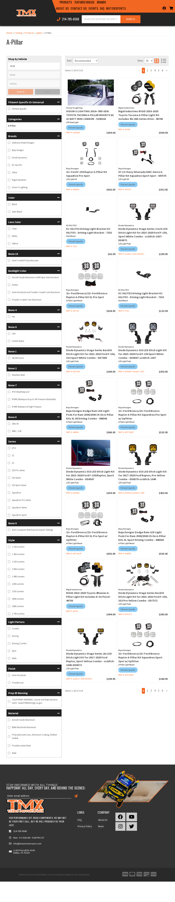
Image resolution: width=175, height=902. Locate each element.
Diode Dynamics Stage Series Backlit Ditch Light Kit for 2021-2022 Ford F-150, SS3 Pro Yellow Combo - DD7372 (142, 596)
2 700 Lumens (18, 613)
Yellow (15, 243)
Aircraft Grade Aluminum (23, 719)
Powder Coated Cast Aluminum (26, 299)
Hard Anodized (19, 675)
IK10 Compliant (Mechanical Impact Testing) (32, 529)
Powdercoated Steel (21, 745)
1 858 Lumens (18, 569)
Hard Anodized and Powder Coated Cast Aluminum (36, 292)
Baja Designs (18, 150)
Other (14, 172)
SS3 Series (16, 477)
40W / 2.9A (16, 431)
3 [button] (151, 70)
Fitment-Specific (19, 108)
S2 (13, 462)
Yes (13, 316)
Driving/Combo (19, 643)
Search (20, 91)
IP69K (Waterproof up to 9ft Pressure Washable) (34, 399)
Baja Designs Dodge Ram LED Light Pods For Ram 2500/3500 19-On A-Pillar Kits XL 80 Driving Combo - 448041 (89, 414)
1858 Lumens (18, 598)
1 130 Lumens (18, 546)
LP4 (13, 448)
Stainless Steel (18, 374)
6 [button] (162, 70)
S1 (13, 455)
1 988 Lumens (18, 576)
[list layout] (163, 60)
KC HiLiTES (17, 165)
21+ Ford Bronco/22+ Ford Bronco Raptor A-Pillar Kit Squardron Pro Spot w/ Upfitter (142, 414)
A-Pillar (12, 125)
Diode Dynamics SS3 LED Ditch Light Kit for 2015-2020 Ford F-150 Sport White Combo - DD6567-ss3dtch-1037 (142, 353)
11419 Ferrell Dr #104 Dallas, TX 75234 (24, 851)
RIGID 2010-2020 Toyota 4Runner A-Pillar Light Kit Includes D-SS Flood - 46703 (88, 596)
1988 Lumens (18, 606)
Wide (14, 658)
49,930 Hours (18, 358)
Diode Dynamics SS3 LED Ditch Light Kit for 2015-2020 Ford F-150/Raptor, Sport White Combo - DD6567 (90, 475)
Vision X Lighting (19, 187)
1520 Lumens (18, 591)
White (14, 236)
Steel (14, 753)
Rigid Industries (19, 179)
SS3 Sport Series (19, 485)
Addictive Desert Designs (23, 142)
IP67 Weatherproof (20, 391)
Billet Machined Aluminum (24, 727)
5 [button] (158, 70)
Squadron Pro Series (21, 500)
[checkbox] (9, 109)
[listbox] (34, 66)
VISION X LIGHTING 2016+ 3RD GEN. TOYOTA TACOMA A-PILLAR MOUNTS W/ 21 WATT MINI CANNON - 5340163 (90, 115)
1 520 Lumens (18, 561)
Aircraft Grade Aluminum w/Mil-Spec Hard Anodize (35, 277)
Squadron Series (19, 507)
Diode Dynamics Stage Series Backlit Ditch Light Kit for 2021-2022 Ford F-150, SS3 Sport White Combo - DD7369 (90, 353)
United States (18, 341)
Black (14, 204)
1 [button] (143, 70)
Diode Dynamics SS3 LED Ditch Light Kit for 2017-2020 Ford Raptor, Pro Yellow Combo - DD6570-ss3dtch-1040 (142, 475)
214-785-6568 (20, 831)
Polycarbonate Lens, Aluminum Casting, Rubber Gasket (34, 736)
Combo (15, 628)
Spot (14, 650)
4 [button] (154, 70)
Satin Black (17, 211)
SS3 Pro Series (18, 470)
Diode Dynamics (19, 157)
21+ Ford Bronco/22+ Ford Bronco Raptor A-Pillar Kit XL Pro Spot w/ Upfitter (86, 536)
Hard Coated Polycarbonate (25, 260)
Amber (15, 284)
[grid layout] (156, 60)
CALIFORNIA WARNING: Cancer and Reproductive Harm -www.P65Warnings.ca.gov (34, 701)
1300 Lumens (18, 583)
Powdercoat (17, 682)
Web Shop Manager (81, 875)
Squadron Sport (19, 515)
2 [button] (147, 70)
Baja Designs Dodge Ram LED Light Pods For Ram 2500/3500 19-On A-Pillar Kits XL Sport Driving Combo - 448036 (142, 536)
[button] (34, 101)
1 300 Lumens (18, 554)
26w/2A (15, 423)
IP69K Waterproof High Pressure (26, 406)
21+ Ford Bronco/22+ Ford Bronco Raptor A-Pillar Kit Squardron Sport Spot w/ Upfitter (140, 657)
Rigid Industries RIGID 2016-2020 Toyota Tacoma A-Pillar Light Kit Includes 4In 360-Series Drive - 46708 (140, 115)
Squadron (16, 492)
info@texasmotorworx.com (27, 843)
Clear (47, 91)
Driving (15, 636)
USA (14, 333)
